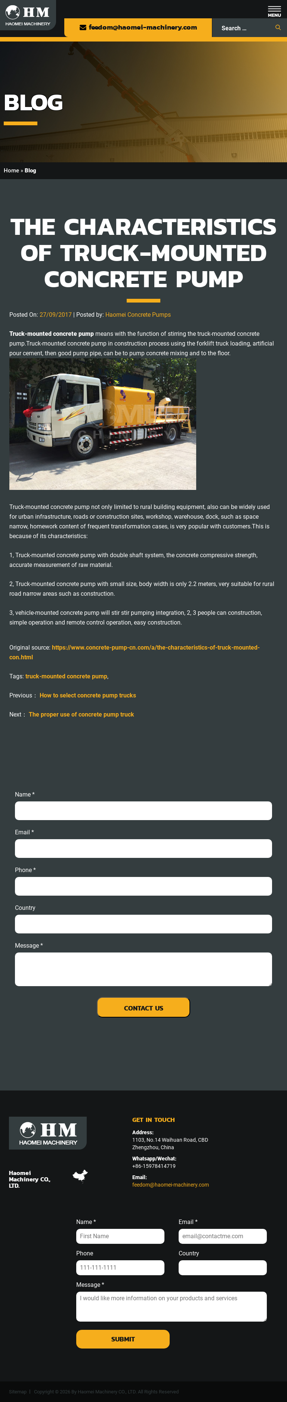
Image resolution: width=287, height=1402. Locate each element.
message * (29, 946)
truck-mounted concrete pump (66, 676)
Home (11, 170)
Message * (90, 1285)
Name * (25, 795)
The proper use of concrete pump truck (81, 714)
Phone (84, 1254)
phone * (25, 870)
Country (25, 908)
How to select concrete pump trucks (88, 695)
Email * (188, 1222)
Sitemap (18, 1392)
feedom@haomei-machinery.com (138, 27)
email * (24, 832)
